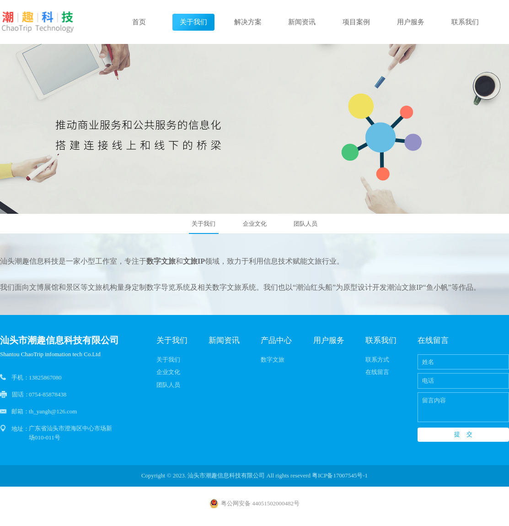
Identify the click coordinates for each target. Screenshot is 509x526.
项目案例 (356, 22)
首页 (139, 22)
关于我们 (193, 22)
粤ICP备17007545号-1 (340, 475)
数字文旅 (272, 359)
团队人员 (305, 223)
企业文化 (255, 223)
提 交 (463, 434)
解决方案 (248, 22)
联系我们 (465, 22)
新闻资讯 (302, 22)
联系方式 (377, 359)
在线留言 (377, 372)
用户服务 (410, 22)
